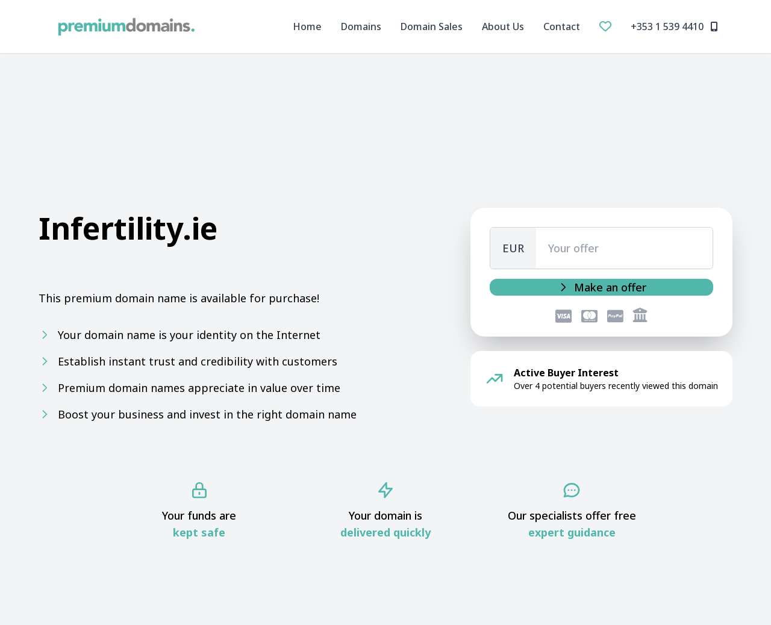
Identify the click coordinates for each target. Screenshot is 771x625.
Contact (561, 26)
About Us (503, 26)
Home (307, 26)
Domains (361, 26)
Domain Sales (432, 26)
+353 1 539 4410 (674, 26)
